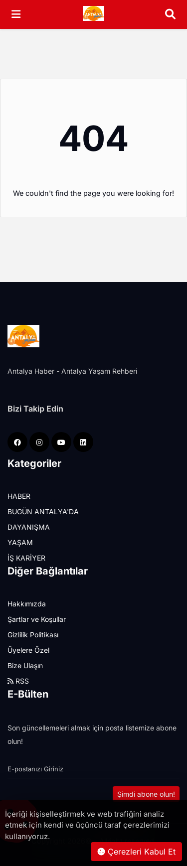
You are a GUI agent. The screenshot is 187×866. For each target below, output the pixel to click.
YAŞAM (20, 542)
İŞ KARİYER (26, 558)
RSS (18, 681)
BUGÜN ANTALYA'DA (43, 511)
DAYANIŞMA (28, 527)
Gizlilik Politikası (32, 634)
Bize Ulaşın (25, 665)
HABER (18, 496)
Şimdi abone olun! (146, 794)
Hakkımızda (26, 603)
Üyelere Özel (28, 650)
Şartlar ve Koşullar (36, 619)
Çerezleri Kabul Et (136, 852)
